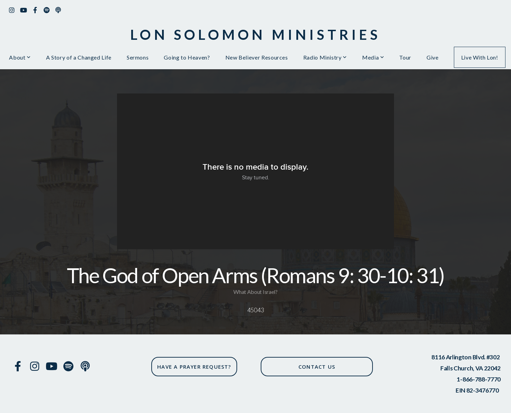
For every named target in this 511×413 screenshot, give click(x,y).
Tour (405, 57)
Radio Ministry (325, 57)
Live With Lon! (479, 57)
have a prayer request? (194, 366)
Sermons (138, 57)
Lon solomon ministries (255, 34)
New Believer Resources (256, 57)
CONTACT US (316, 366)
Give (433, 57)
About (19, 57)
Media (373, 57)
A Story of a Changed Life (78, 57)
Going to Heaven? (187, 57)
